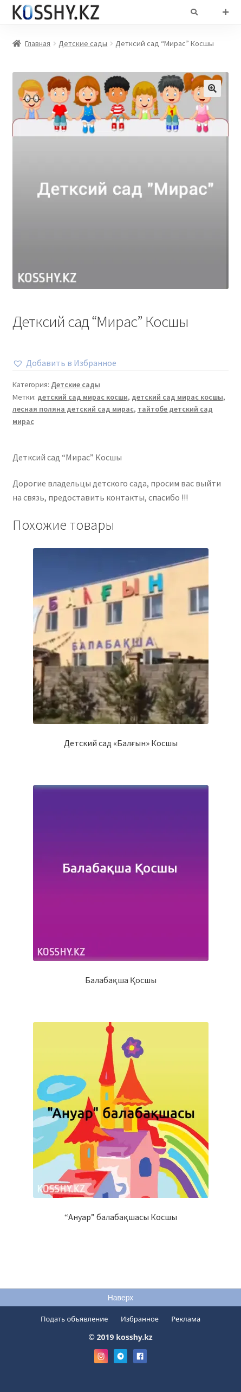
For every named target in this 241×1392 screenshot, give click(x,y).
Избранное (140, 1319)
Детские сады (82, 43)
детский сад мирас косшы (177, 397)
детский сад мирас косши (82, 397)
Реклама (185, 1319)
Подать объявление (74, 1319)
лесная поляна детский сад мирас (73, 409)
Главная (37, 43)
